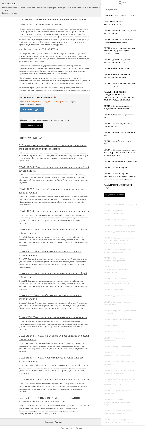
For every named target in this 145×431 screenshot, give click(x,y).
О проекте (49, 422)
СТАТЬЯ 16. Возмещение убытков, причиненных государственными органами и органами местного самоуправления (120, 176)
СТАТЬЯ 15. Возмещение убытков (116, 167)
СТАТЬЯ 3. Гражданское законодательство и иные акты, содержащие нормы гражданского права (119, 50)
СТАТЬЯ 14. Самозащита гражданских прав (120, 161)
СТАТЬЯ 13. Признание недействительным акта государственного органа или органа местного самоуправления (120, 152)
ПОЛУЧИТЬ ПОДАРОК (32, 110)
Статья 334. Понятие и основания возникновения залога (53, 317)
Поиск (122, 3)
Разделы (58, 422)
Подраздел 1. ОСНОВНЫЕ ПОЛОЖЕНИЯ (120, 16)
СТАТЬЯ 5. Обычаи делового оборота (118, 68)
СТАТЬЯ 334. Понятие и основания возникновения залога (54, 211)
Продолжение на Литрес (114, 195)
